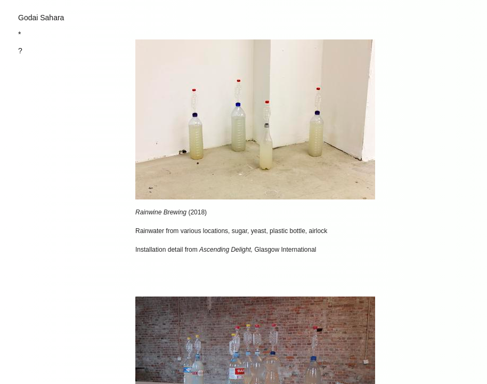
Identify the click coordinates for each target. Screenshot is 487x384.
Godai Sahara (41, 17)
